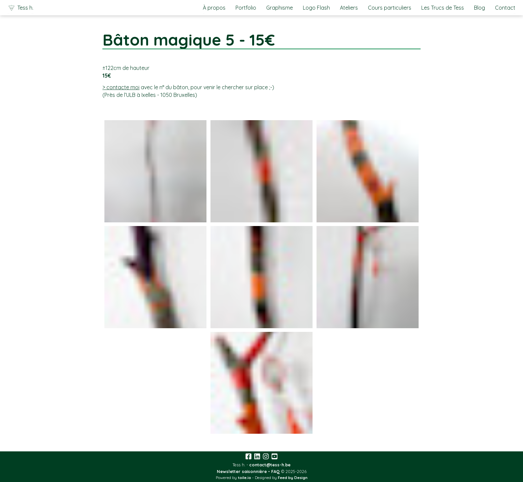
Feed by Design (293, 477)
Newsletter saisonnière (242, 471)
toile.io (244, 477)
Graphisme (279, 7)
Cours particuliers (389, 7)
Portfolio (245, 7)
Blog (479, 7)
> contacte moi (120, 87)
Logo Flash (316, 7)
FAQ (275, 471)
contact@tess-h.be (270, 464)
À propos (214, 7)
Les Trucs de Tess (442, 7)
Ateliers (349, 7)
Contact (505, 7)
